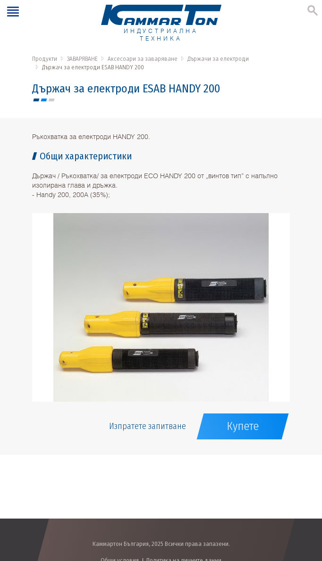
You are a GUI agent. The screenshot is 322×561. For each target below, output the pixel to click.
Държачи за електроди (218, 58)
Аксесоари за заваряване (143, 58)
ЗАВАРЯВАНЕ (82, 58)
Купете (243, 426)
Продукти (44, 58)
